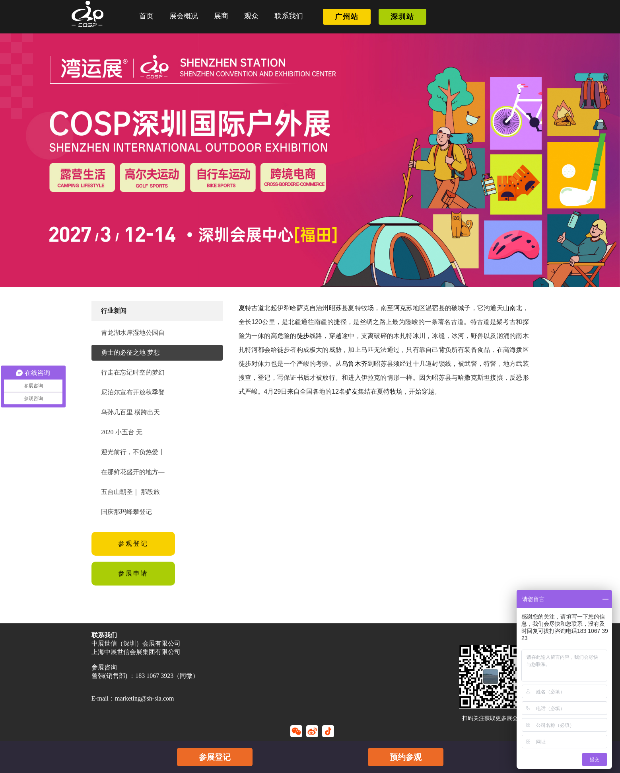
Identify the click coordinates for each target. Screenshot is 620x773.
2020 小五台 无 (121, 432)
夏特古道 (251, 308)
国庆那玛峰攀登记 (126, 511)
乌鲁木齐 (354, 363)
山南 (509, 308)
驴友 (351, 391)
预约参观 (406, 757)
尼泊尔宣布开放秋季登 (133, 392)
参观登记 (133, 543)
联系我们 (288, 16)
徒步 (303, 335)
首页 (146, 16)
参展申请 (133, 573)
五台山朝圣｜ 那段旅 (130, 491)
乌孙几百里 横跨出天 (130, 412)
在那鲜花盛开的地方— (133, 471)
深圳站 (402, 17)
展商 (221, 16)
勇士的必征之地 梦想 (130, 352)
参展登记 (215, 757)
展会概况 (183, 16)
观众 (251, 16)
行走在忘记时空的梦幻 (133, 372)
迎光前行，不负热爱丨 (133, 452)
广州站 (347, 17)
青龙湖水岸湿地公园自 (133, 332)
